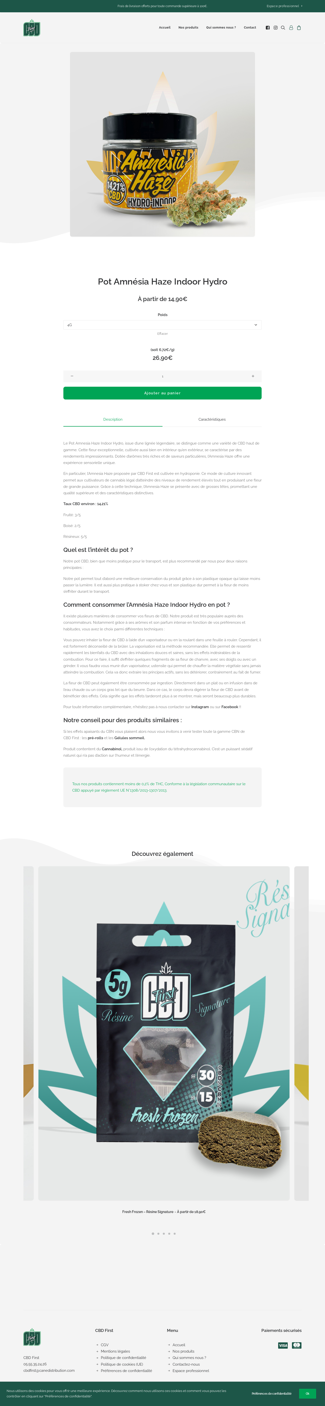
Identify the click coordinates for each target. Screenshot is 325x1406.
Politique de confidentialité (123, 1358)
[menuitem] (284, 6)
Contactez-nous (186, 1364)
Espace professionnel (284, 6)
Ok (307, 1393)
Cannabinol (112, 749)
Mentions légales (115, 1351)
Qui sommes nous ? (221, 27)
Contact (250, 27)
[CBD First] (31, 27)
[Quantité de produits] (162, 376)
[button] (268, 27)
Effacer (162, 334)
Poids (162, 315)
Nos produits (189, 27)
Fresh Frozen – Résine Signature (164, 1212)
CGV (104, 1345)
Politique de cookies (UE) (122, 1364)
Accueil (165, 27)
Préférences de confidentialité (126, 1371)
